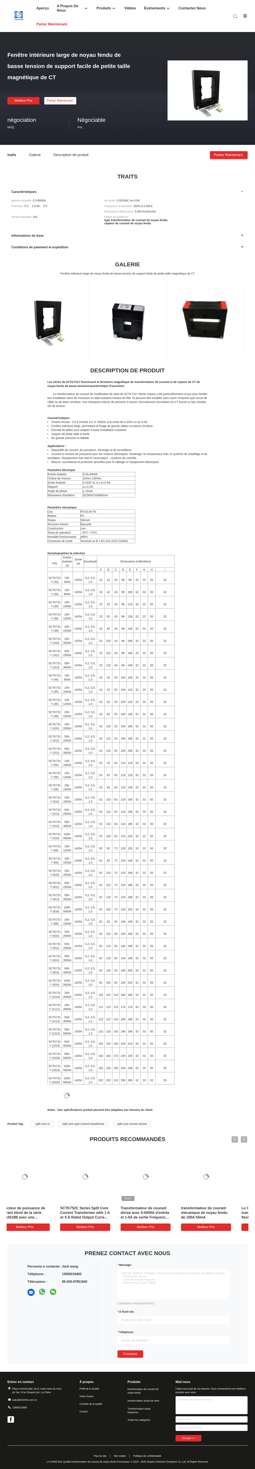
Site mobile (120, 1456)
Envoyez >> (188, 1438)
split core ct (42, 1123)
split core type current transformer (83, 1123)
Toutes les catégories (139, 1420)
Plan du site (100, 1456)
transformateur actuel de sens (143, 1400)
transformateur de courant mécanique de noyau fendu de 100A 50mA (216, 1212)
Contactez (130, 1354)
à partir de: (127, 1311)
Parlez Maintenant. (60, 100)
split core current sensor (132, 1123)
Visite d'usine (86, 1396)
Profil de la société (89, 1388)
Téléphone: (126, 1332)
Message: (125, 1265)
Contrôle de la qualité (90, 1404)
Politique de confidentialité (147, 1456)
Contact (83, 1411)
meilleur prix (23, 100)
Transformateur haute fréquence (139, 1410)
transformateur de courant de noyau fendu (143, 1391)
